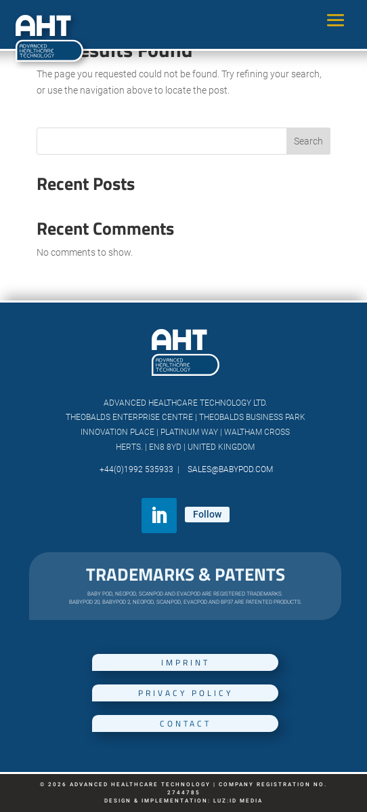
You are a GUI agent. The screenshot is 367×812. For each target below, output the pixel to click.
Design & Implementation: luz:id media (183, 801)
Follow (207, 514)
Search (308, 141)
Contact (185, 723)
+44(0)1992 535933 (137, 469)
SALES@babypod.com (228, 469)
